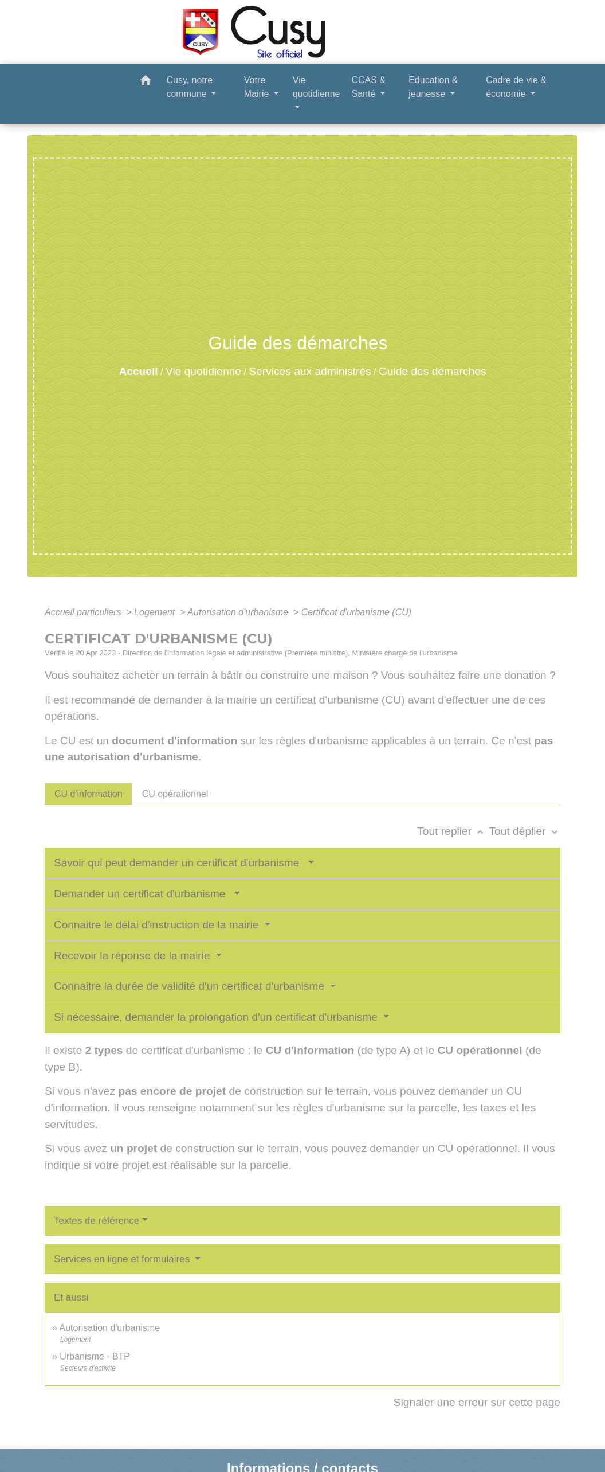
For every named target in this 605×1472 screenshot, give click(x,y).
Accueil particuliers (84, 612)
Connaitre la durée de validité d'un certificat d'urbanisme (190, 986)
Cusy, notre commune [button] (189, 87)
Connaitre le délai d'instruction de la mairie (158, 925)
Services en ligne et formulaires (123, 1259)
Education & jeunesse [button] (433, 87)
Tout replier (453, 831)
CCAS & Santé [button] (368, 87)
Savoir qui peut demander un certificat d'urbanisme (179, 863)
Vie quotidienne (203, 371)
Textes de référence (96, 1220)
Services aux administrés (310, 371)
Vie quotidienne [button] (316, 87)
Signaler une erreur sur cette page (477, 1402)
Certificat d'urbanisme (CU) (356, 612)
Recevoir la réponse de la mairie (133, 956)
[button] (145, 82)
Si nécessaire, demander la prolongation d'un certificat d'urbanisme (217, 1017)
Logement (156, 612)
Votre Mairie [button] (258, 87)
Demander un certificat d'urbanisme (142, 894)
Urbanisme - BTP (95, 1356)
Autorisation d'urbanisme (238, 612)
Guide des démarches (432, 371)
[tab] (88, 794)
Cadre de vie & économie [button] (516, 87)
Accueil (138, 371)
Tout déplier (524, 831)
